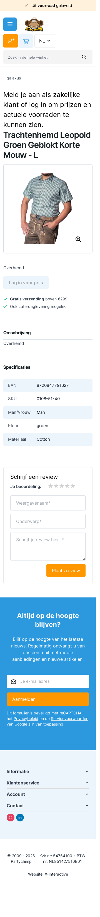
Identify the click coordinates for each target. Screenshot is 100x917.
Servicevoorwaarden (69, 718)
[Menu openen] (10, 24)
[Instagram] (10, 817)
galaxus (14, 78)
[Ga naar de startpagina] (34, 24)
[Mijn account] (10, 41)
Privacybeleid (26, 718)
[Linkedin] (20, 817)
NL (45, 41)
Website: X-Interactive (48, 874)
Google (20, 724)
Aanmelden (24, 699)
